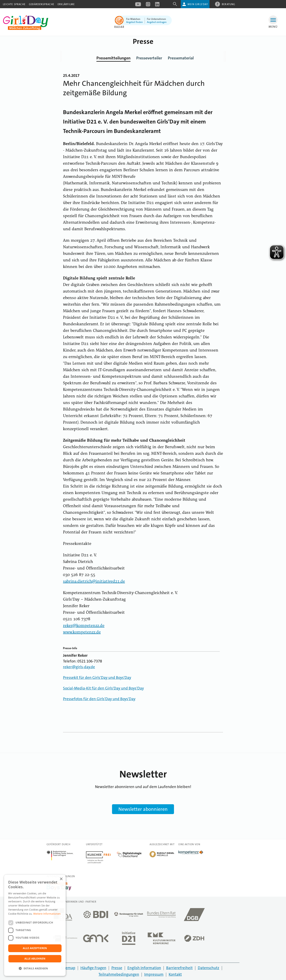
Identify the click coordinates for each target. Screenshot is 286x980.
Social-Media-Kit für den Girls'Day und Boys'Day (103, 688)
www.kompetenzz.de (82, 632)
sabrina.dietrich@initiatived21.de (94, 582)
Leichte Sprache (14, 4)
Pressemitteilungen (113, 58)
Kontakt (175, 974)
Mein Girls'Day (198, 4)
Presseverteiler (149, 58)
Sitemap (68, 967)
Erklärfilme (66, 4)
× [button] (61, 879)
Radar (119, 27)
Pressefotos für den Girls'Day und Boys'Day (99, 698)
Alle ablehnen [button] (34, 958)
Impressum (154, 974)
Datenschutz (208, 967)
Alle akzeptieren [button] (35, 948)
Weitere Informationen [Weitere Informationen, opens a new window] (47, 913)
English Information (144, 967)
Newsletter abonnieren (143, 809)
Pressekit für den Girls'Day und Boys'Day (97, 677)
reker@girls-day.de (79, 666)
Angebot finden (134, 22)
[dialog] (35, 925)
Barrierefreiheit (179, 967)
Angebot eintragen (157, 22)
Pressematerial (181, 58)
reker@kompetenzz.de (83, 626)
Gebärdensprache (41, 4)
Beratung (228, 4)
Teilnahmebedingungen (118, 974)
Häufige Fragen (93, 967)
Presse (116, 967)
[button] (35, 968)
